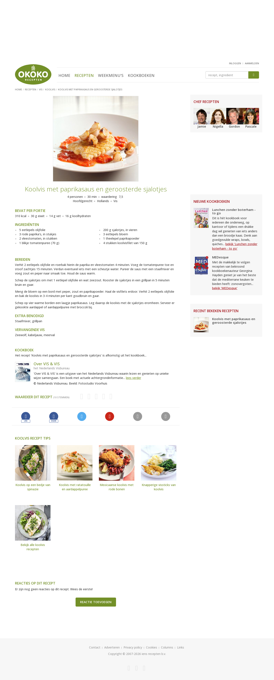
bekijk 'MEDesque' (224, 288)
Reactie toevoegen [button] (96, 602)
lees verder (133, 378)
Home (64, 75)
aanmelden (252, 63)
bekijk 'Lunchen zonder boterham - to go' (234, 246)
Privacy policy (133, 647)
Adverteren (112, 647)
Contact (94, 647)
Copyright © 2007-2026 (124, 654)
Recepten (84, 75)
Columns (167, 647)
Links (180, 647)
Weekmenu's (111, 75)
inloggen (235, 63)
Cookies (151, 647)
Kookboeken (141, 75)
